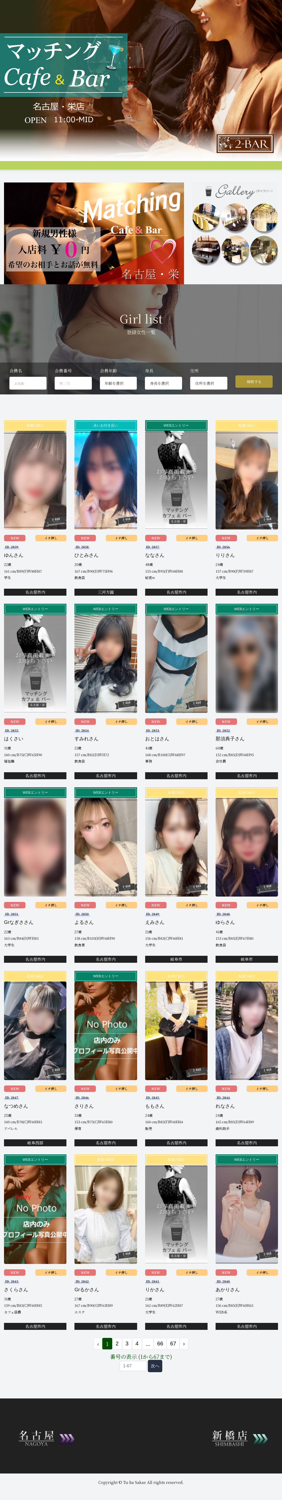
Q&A (227, 169)
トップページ (14, 169)
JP (51, 178)
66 (160, 1362)
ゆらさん (225, 940)
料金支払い (185, 169)
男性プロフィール (139, 169)
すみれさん (86, 757)
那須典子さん (230, 757)
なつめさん (16, 1124)
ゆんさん (13, 573)
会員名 (15, 389)
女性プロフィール (107, 169)
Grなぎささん (18, 940)
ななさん (154, 573)
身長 (149, 389)
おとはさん (157, 757)
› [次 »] (184, 1362)
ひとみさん (86, 573)
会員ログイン (33, 178)
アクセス (165, 169)
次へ (155, 1384)
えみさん (154, 940)
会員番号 (63, 389)
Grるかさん (86, 1308)
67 (173, 1362)
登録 (267, 169)
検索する (254, 399)
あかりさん (228, 1308)
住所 (194, 389)
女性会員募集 (208, 169)
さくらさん (16, 1308)
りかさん (154, 1308)
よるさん (84, 940)
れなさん (225, 1124)
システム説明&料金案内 (48, 169)
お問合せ (11, 178)
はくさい (13, 757)
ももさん (154, 1124)
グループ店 (80, 169)
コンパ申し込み (247, 169)
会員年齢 (108, 389)
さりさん (84, 1124)
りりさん (225, 573)
